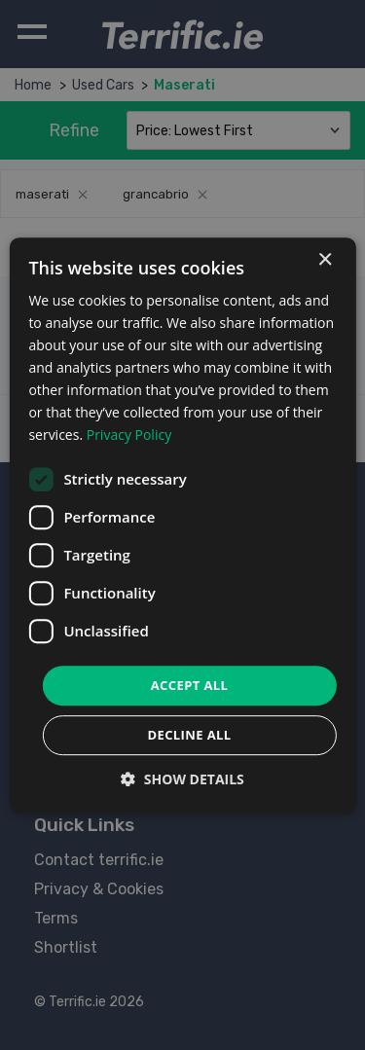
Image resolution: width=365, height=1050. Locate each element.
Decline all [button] (189, 734)
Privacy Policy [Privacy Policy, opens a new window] (129, 435)
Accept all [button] (190, 685)
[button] (182, 779)
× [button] (324, 260)
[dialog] (182, 525)
